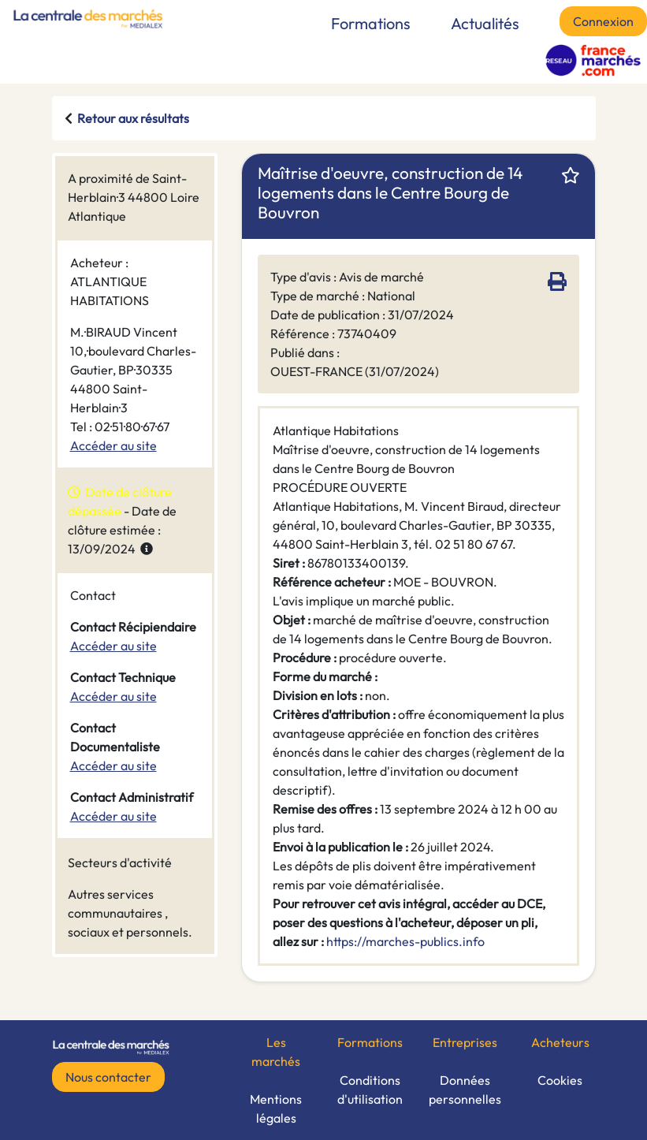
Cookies (559, 1080)
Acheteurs (560, 1042)
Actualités (485, 23)
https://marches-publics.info (405, 941)
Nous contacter (108, 1077)
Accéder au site (113, 445)
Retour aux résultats (133, 118)
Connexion (603, 21)
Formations (371, 23)
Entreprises (465, 1042)
